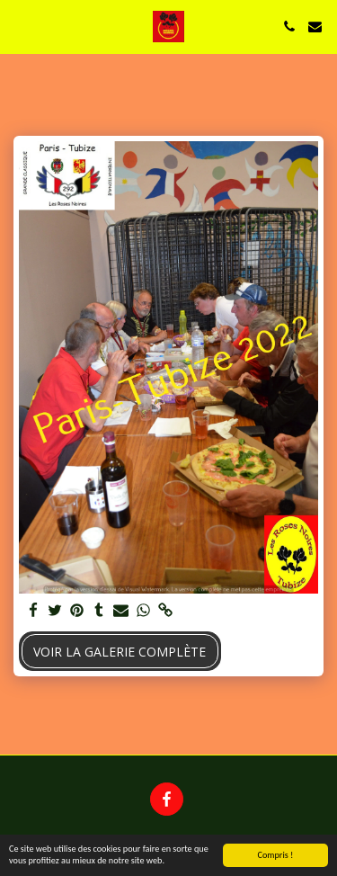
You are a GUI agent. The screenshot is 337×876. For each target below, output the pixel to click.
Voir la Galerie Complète (119, 651)
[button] (19, 25)
